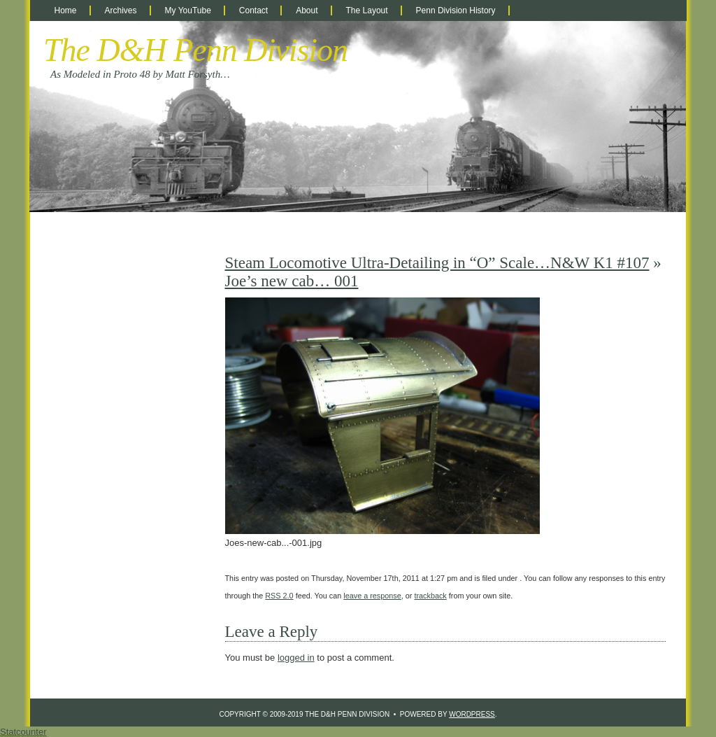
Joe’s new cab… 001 (292, 281)
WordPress (472, 714)
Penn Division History (456, 10)
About (306, 10)
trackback (430, 595)
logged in (296, 657)
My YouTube (188, 10)
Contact (253, 10)
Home (66, 10)
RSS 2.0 (279, 595)
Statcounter (23, 732)
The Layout (367, 10)
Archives (121, 10)
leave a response (372, 595)
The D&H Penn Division (195, 50)
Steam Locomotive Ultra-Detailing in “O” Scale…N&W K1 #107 (437, 263)
